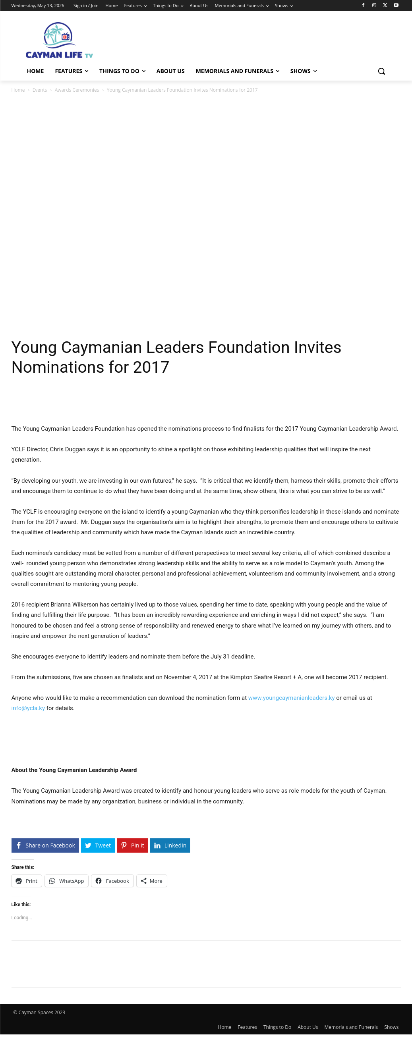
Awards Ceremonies (77, 90)
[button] (381, 71)
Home (18, 90)
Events (40, 90)
